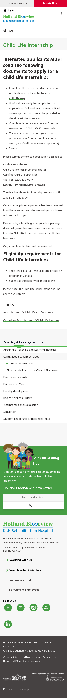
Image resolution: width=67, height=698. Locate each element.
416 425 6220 (14, 548)
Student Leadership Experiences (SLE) (26, 419)
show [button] (8, 30)
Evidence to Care (13, 384)
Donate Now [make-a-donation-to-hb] (50, 3)
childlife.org (17, 98)
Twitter (21, 607)
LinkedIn (8, 624)
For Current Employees (24, 590)
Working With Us (20, 560)
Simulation (9, 412)
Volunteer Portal (20, 580)
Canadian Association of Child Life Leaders (31, 320)
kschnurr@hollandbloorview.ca (24, 185)
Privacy (7, 689)
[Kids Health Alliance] (14, 677)
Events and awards (15, 377)
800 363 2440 (40, 548)
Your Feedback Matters (25, 570)
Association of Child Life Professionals (28, 312)
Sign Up (33, 505)
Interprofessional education (20, 405)
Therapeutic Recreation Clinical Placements (33, 370)
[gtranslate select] (17, 10)
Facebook (8, 607)
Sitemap (24, 689)
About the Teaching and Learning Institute (30, 350)
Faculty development (16, 391)
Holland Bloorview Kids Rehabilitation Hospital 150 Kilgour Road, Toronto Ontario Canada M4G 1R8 (31, 541)
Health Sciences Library (17, 398)
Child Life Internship (22, 363)
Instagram (33, 607)
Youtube (46, 607)
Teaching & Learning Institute (23, 342)
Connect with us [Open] (18, 4)
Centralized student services (21, 357)
